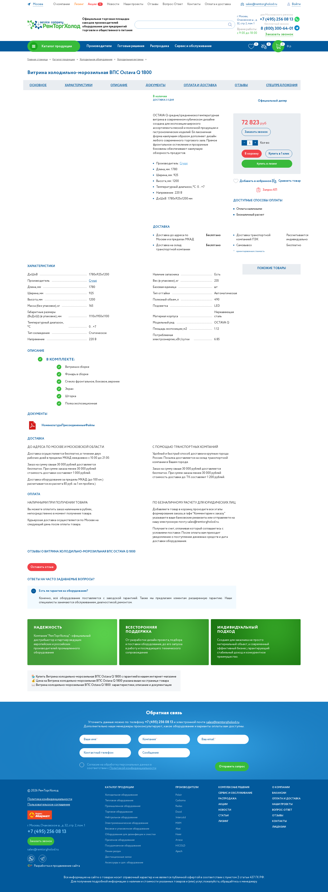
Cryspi (184, 163)
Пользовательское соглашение (48, 804)
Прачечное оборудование (120, 840)
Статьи (223, 815)
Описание (118, 85)
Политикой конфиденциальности (132, 768)
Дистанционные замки (118, 857)
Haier (178, 834)
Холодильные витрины (130, 59)
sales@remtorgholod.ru (222, 722)
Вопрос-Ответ (173, 4)
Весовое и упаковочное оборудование (127, 829)
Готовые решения (130, 46)
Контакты (194, 4)
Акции (92, 4)
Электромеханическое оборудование (126, 823)
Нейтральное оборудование (121, 817)
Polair (179, 795)
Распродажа (159, 46)
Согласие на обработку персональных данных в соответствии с (121, 766)
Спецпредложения (281, 85)
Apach (179, 851)
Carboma (181, 800)
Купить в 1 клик (279, 154)
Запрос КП (267, 190)
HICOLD (180, 845)
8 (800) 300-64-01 (277, 28)
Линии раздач (113, 851)
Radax (179, 806)
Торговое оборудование (119, 812)
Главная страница (37, 59)
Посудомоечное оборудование (123, 845)
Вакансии (279, 793)
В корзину (252, 154)
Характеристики (78, 85)
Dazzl (179, 812)
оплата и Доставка (200, 85)
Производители (99, 46)
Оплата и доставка (218, 4)
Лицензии (279, 827)
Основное (38, 85)
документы (155, 85)
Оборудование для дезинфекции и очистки (130, 834)
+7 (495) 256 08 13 (276, 19)
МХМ (178, 823)
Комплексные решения (233, 787)
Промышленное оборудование (122, 806)
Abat (178, 829)
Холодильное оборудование (96, 59)
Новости (113, 4)
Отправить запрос (232, 766)
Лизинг (79, 4)
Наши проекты (133, 4)
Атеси (179, 840)
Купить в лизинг (267, 163)
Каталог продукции (51, 46)
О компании (61, 4)
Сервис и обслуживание (193, 46)
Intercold (181, 817)
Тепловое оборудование (119, 800)
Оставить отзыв (42, 567)
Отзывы (152, 4)
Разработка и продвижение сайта (54, 866)
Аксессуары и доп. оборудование (124, 862)
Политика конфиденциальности (49, 799)
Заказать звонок (279, 34)
